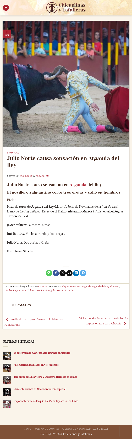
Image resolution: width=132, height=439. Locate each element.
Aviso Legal (100, 429)
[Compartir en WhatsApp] (49, 273)
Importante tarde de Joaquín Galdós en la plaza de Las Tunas (46, 401)
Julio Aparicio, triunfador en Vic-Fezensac (36, 365)
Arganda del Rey (100, 286)
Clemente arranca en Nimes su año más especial (39, 389)
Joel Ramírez (43, 290)
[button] (6, 8)
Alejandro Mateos (71, 286)
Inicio (27, 429)
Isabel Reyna (13, 290)
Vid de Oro (69, 290)
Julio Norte (57, 290)
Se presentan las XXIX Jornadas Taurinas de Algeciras (42, 353)
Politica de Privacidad (76, 429)
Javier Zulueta (28, 290)
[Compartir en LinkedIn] (76, 273)
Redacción (42, 176)
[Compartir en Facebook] (56, 273)
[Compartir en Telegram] (83, 273)
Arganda (78, 184)
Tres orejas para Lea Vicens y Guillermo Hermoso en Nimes (45, 377)
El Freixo (114, 286)
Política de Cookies (46, 429)
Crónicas (13, 153)
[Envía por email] (69, 273)
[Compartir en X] (62, 273)
